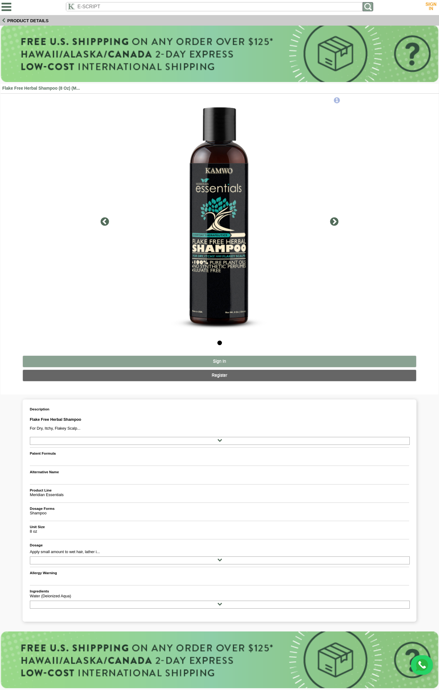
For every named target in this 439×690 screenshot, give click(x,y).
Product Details (28, 20)
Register (219, 375)
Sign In (219, 361)
